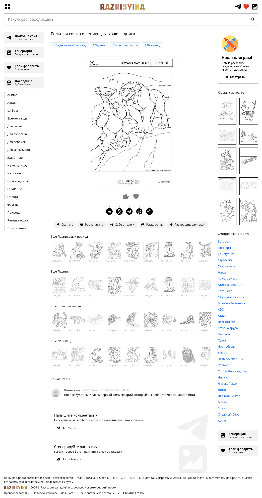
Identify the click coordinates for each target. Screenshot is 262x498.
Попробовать (69, 459)
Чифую (223, 377)
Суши (222, 340)
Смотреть (235, 77)
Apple (222, 421)
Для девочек (16, 142)
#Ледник (99, 45)
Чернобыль (226, 346)
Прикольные (16, 228)
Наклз (222, 272)
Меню (222, 402)
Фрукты (12, 205)
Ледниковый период (73, 236)
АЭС (221, 309)
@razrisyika (90, 390)
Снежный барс (228, 414)
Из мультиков (17, 165)
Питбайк (224, 334)
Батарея (224, 241)
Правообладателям (16, 493)
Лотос (222, 390)
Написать (66, 428)
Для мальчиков (18, 150)
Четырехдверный (231, 359)
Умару (222, 353)
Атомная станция (230, 285)
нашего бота (185, 395)
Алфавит (13, 103)
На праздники (17, 181)
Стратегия (225, 260)
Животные (15, 158)
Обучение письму (231, 297)
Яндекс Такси (227, 384)
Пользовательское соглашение (99, 493)
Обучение (14, 189)
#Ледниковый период (69, 45)
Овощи (12, 197)
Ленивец (64, 341)
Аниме (12, 95)
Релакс (223, 365)
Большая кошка (69, 306)
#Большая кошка (125, 45)
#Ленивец (152, 45)
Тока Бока (225, 291)
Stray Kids (225, 408)
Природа (13, 212)
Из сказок (14, 173)
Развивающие (17, 220)
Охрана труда (228, 328)
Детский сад (226, 322)
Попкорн (224, 248)
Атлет (222, 316)
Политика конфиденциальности (54, 493)
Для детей (14, 126)
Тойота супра (227, 279)
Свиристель (226, 266)
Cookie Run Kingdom (232, 371)
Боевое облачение (231, 303)
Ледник (63, 271)
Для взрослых (17, 134)
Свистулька (226, 254)
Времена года (17, 118)
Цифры (12, 110)
